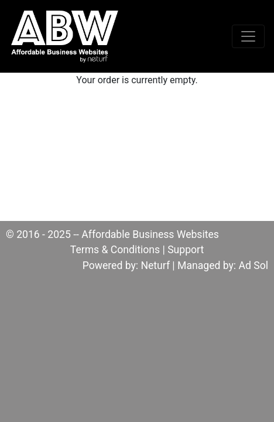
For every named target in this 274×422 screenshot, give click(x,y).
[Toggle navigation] (248, 36)
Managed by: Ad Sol (222, 265)
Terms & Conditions (115, 250)
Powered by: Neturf (126, 265)
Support (185, 250)
